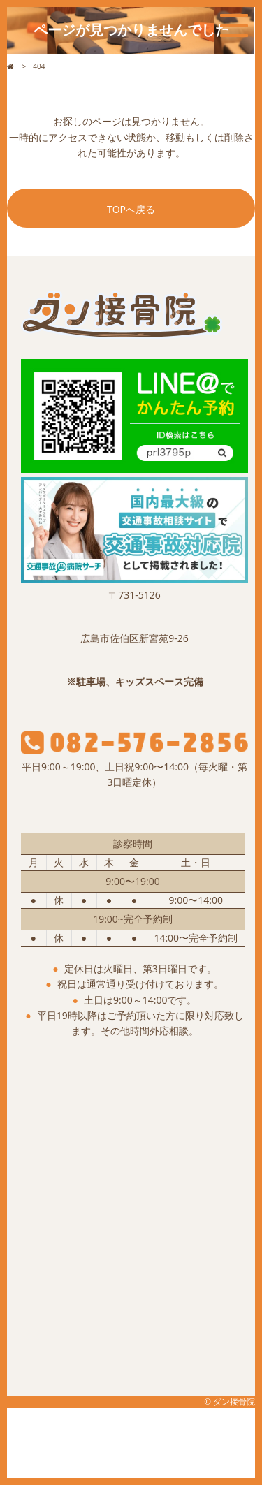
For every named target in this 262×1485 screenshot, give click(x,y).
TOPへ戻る (131, 209)
